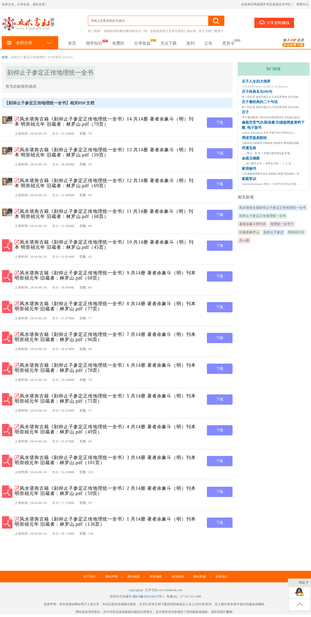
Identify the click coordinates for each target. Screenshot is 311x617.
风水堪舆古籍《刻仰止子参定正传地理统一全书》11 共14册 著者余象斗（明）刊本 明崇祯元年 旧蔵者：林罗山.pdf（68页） (104, 214)
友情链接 (178, 576)
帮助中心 (302, 4)
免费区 (118, 43)
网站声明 (111, 576)
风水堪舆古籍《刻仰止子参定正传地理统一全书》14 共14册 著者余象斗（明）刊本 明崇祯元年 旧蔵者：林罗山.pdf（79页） (104, 121)
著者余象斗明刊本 (252, 224)
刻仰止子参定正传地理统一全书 (262, 216)
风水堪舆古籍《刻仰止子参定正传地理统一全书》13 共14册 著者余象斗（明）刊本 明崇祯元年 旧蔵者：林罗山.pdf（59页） (104, 152)
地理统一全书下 (282, 224)
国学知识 (94, 43)
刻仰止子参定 (274, 232)
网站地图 (133, 576)
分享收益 (142, 43)
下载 (219, 122)
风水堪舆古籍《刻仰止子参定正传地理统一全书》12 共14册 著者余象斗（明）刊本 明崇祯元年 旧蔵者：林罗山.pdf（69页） (104, 183)
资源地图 (155, 576)
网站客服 (200, 576)
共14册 (244, 240)
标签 (5, 57)
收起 (303, 582)
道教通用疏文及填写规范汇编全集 (173, 31)
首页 (72, 43)
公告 (208, 43)
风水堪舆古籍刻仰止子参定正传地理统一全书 (272, 208)
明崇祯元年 (296, 232)
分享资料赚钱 (274, 22)
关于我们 (89, 576)
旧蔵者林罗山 (249, 232)
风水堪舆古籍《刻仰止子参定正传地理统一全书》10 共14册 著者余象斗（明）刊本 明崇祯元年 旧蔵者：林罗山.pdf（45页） (104, 245)
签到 (190, 43)
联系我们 (222, 576)
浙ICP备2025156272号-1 (149, 596)
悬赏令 (228, 43)
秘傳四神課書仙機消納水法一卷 (125, 31)
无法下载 (168, 43)
